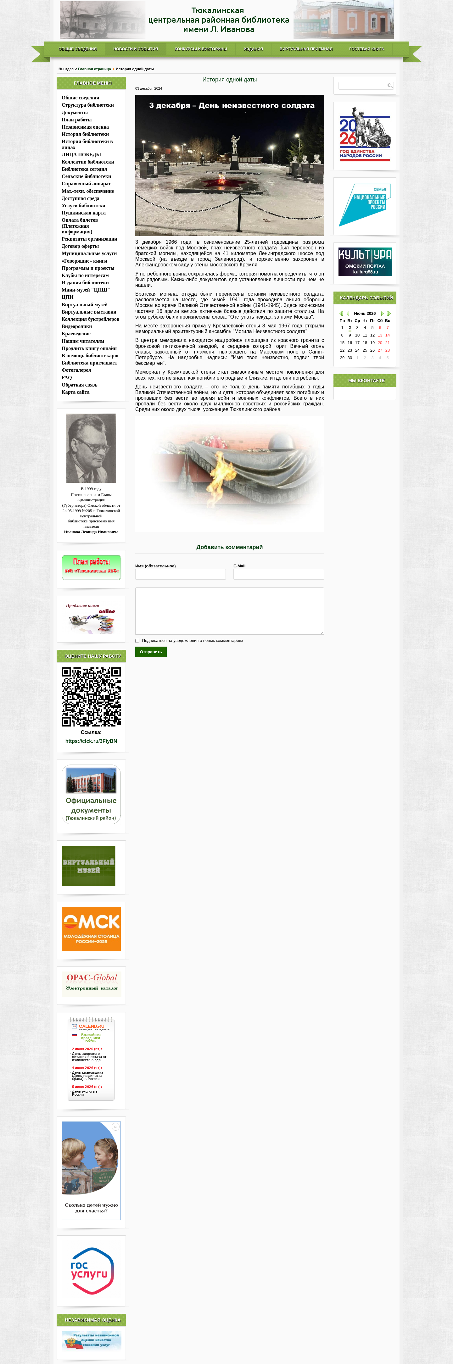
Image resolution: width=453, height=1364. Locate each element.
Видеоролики (77, 326)
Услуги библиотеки (83, 205)
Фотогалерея (76, 370)
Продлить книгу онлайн (89, 348)
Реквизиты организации (89, 239)
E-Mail (239, 566)
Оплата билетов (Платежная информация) (80, 225)
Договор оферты (80, 246)
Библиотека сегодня (84, 169)
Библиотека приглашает (89, 362)
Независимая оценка (85, 127)
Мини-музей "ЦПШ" (86, 289)
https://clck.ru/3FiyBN (91, 741)
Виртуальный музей (85, 304)
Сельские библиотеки (86, 176)
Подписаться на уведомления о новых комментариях (192, 640)
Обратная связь (80, 384)
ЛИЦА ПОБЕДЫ (81, 154)
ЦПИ (67, 297)
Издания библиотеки (85, 282)
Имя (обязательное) (155, 566)
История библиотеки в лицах (87, 144)
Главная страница (94, 69)
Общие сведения (78, 49)
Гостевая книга (366, 49)
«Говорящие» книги (84, 261)
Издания (253, 49)
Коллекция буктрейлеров (90, 319)
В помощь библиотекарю (90, 355)
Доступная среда (80, 198)
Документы (75, 112)
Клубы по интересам (85, 275)
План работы (77, 119)
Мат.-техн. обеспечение (88, 191)
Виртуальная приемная (306, 49)
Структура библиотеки (88, 105)
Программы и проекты (88, 268)
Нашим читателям (83, 341)
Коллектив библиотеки (88, 161)
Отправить (151, 651)
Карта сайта (76, 392)
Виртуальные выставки (89, 312)
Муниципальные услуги (89, 253)
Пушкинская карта (84, 212)
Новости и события (135, 49)
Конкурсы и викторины (201, 49)
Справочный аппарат (86, 183)
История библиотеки (85, 134)
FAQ (67, 377)
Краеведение (76, 333)
